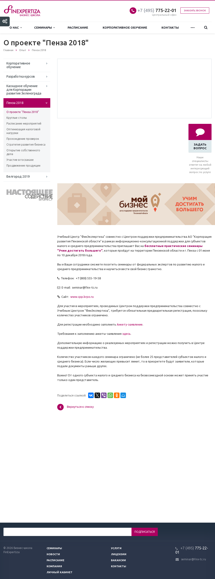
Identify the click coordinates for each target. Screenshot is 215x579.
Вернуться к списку (75, 407)
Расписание (78, 27)
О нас (15, 27)
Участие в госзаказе (20, 159)
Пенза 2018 (15, 103)
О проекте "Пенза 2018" (22, 111)
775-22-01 (156, 10)
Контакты (170, 27)
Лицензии (118, 554)
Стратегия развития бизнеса (25, 144)
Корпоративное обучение (125, 27)
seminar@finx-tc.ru (193, 559)
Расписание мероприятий (23, 123)
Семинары (44, 27)
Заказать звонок (195, 10)
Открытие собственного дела (23, 152)
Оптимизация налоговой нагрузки (23, 131)
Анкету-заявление (130, 324)
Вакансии (118, 560)
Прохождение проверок (22, 138)
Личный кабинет (59, 572)
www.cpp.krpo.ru (82, 296)
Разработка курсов (20, 76)
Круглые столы (16, 117)
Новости (53, 554)
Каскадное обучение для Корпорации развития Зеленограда (23, 89)
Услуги (116, 548)
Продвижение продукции (23, 165)
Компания (54, 566)
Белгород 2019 (18, 176)
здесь (126, 333)
